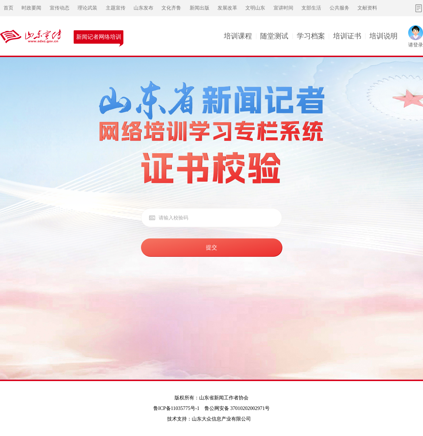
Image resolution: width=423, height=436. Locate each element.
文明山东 (255, 8)
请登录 (415, 45)
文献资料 (367, 8)
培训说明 (383, 35)
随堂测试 (274, 35)
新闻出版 (199, 8)
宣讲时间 (283, 8)
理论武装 (87, 8)
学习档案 (311, 35)
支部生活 (311, 8)
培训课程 (238, 35)
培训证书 (347, 35)
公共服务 (339, 8)
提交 (211, 247)
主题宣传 (115, 8)
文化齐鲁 (171, 8)
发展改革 (227, 8)
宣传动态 (59, 8)
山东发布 (143, 8)
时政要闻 (31, 8)
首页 (8, 8)
